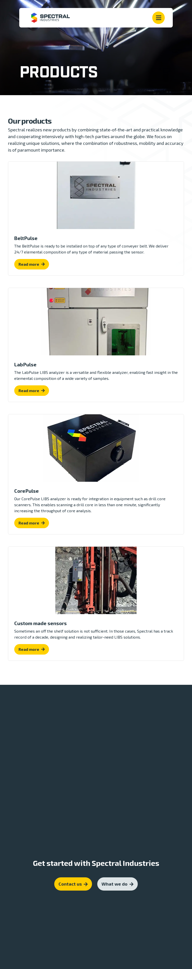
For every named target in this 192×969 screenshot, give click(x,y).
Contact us (73, 871)
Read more (28, 264)
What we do (118, 871)
